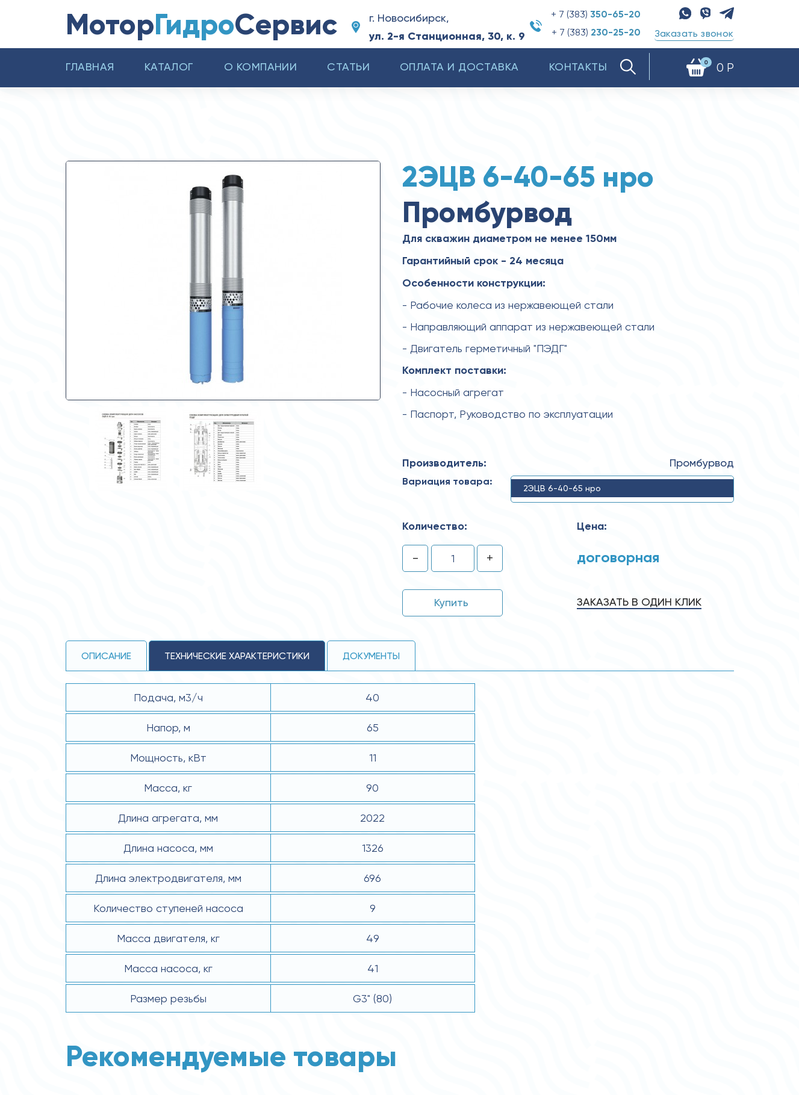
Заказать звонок (694, 33)
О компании (260, 66)
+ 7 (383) (596, 14)
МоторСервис (201, 24)
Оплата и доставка (459, 66)
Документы (371, 656)
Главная (90, 66)
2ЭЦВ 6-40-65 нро (562, 488)
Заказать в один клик (639, 601)
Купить (451, 602)
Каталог (169, 66)
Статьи (348, 66)
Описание (106, 656)
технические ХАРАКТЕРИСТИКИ (236, 656)
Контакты (578, 66)
